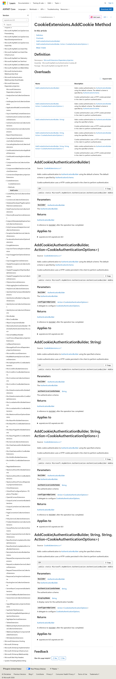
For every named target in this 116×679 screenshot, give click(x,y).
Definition (39, 35)
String (64, 391)
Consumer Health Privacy (65, 674)
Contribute (40, 674)
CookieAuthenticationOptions (75, 302)
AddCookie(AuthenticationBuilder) (48, 41)
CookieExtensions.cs (52, 168)
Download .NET (106, 9)
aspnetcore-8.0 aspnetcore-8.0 (51, 237)
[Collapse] (28, 15)
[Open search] (105, 3)
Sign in (110, 3)
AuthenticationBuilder (103, 88)
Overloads (39, 38)
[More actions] (111, 17)
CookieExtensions (47, 17)
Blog (30, 674)
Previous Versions (20, 674)
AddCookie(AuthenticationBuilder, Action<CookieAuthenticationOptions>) (62, 44)
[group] (75, 192)
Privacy (49, 674)
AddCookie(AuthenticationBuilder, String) (49, 119)
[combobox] (16, 20)
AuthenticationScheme (91, 93)
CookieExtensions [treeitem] (14, 184)
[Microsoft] (4, 3)
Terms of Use (82, 674)
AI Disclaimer (6, 674)
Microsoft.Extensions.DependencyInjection (58, 60)
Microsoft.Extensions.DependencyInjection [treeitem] (13, 90)
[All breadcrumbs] (36, 17)
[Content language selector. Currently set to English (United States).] (12, 669)
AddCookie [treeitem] (14, 190)
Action (60, 302)
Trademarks (94, 674)
